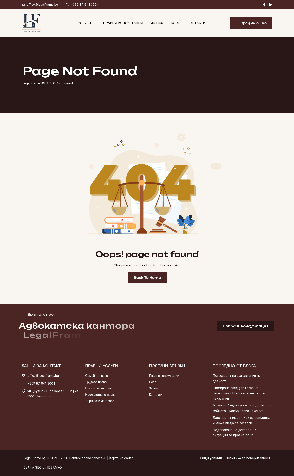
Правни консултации (123, 23)
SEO (38, 467)
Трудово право (96, 382)
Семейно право (96, 376)
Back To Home (147, 278)
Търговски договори (99, 401)
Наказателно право (99, 388)
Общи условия (211, 458)
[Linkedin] (270, 4)
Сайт (27, 467)
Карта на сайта (121, 458)
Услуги (86, 23)
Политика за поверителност (247, 458)
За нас (157, 23)
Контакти (197, 23)
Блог (175, 23)
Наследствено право (100, 395)
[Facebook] (264, 4)
